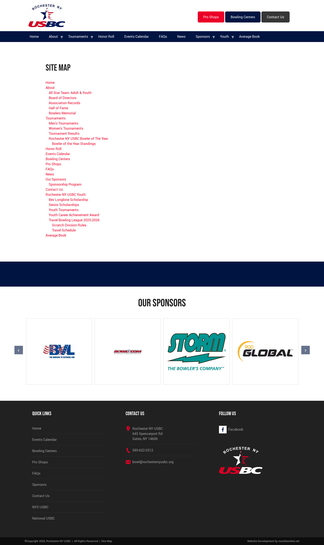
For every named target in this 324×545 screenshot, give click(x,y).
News (181, 36)
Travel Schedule (64, 230)
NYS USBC (40, 507)
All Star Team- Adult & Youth (70, 92)
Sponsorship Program (65, 184)
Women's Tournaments (66, 128)
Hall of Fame (58, 108)
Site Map (106, 541)
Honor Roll (106, 36)
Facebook (235, 429)
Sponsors (203, 36)
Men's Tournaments (63, 123)
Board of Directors (62, 97)
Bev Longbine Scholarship (68, 199)
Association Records (64, 103)
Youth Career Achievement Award (74, 215)
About (53, 36)
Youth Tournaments (64, 209)
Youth (224, 36)
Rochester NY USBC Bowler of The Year (78, 138)
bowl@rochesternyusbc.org (153, 462)
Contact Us (275, 17)
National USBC (43, 518)
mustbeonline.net (289, 541)
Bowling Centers (243, 17)
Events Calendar (136, 36)
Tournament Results (64, 133)
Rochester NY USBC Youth (66, 194)
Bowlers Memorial (62, 113)
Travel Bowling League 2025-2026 (74, 220)
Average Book (249, 36)
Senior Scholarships (64, 204)
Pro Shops (211, 17)
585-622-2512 (142, 450)
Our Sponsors (56, 179)
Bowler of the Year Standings (74, 143)
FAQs (163, 36)
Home (34, 36)
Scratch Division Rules (69, 225)
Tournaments (78, 36)
